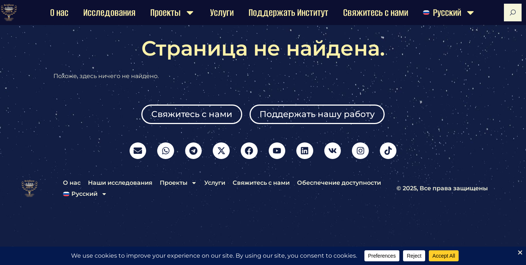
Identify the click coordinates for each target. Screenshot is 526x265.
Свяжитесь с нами (375, 12)
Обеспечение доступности (339, 184)
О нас (59, 12)
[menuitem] (449, 12)
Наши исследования (120, 184)
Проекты (172, 12)
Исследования (109, 12)
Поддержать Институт (288, 12)
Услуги (222, 12)
